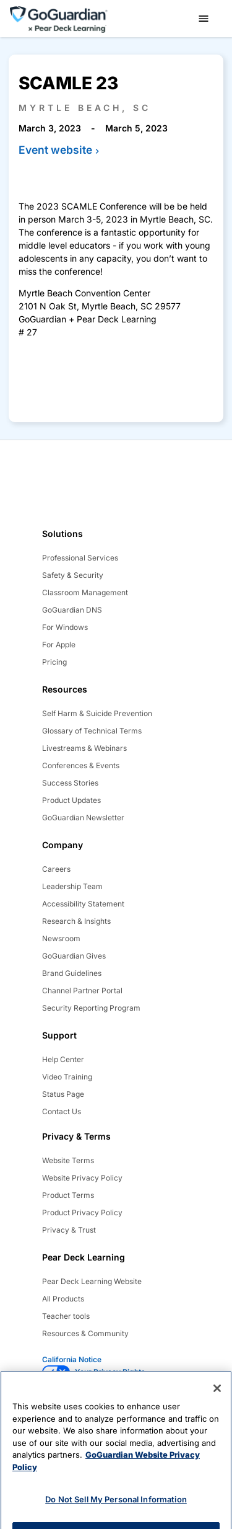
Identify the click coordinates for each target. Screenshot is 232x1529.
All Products (63, 1298)
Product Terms (68, 1195)
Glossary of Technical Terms (92, 730)
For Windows (65, 627)
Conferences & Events (80, 765)
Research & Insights (76, 921)
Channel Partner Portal (82, 990)
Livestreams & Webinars (84, 748)
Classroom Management (85, 592)
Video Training (67, 1076)
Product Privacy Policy (82, 1212)
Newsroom (61, 938)
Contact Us (61, 1111)
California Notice (71, 1359)
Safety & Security (72, 575)
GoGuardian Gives (74, 955)
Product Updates (71, 800)
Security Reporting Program (91, 1008)
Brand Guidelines (71, 973)
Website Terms (68, 1160)
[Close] (217, 1397)
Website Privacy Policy (82, 1177)
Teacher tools (66, 1316)
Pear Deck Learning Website (92, 1281)
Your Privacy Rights (110, 1371)
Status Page (63, 1094)
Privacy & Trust (69, 1229)
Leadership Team (72, 886)
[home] (59, 17)
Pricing (54, 662)
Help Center (63, 1059)
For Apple (58, 644)
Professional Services (80, 557)
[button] (203, 18)
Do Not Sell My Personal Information (116, 1508)
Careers (56, 869)
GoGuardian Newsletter (83, 817)
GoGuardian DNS (72, 609)
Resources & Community (85, 1333)
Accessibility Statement (83, 903)
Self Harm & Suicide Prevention (97, 713)
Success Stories (70, 782)
